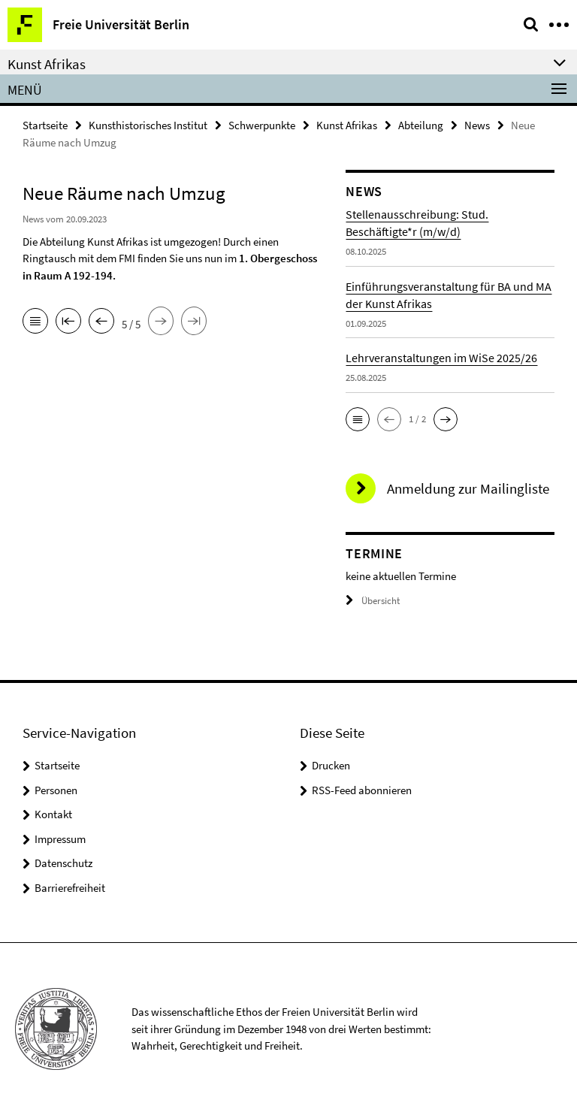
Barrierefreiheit (70, 888)
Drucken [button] (331, 765)
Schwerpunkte (261, 125)
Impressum (60, 839)
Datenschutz (63, 863)
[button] (358, 419)
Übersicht (373, 600)
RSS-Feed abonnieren (362, 790)
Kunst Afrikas (346, 125)
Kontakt (53, 814)
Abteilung (420, 125)
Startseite (45, 125)
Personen (56, 790)
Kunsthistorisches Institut (148, 125)
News (477, 125)
